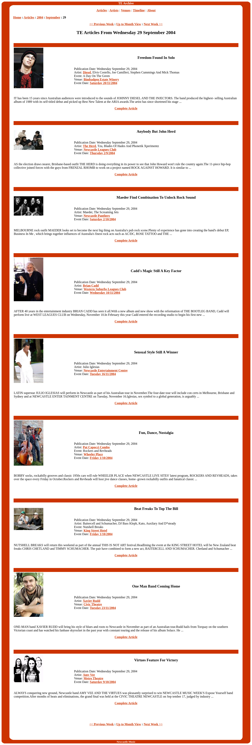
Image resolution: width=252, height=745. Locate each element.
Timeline (139, 10)
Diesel (87, 72)
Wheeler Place (93, 454)
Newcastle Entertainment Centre (106, 370)
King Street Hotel (95, 530)
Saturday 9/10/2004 (103, 682)
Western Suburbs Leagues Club (105, 289)
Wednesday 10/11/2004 (105, 292)
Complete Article (126, 108)
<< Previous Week (101, 24)
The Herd (89, 146)
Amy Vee (89, 674)
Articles (101, 10)
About (151, 10)
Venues (125, 10)
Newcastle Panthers (97, 215)
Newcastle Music (126, 741)
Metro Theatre (93, 678)
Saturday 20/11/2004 (103, 83)
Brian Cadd (91, 285)
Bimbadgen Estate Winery (101, 79)
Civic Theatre (93, 604)
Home (17, 17)
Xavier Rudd (91, 600)
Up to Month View (128, 24)
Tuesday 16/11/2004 (103, 374)
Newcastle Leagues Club (100, 149)
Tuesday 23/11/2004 (103, 608)
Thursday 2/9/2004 (102, 153)
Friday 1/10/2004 (101, 458)
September (53, 17)
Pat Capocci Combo (96, 447)
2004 (40, 17)
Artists (114, 10)
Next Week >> (153, 24)
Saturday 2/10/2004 (103, 219)
